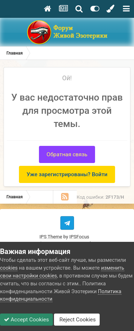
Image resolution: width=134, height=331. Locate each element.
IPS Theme (51, 236)
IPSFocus (79, 236)
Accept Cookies (26, 319)
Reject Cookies (76, 319)
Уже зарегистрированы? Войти (66, 174)
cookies (9, 268)
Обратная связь (66, 154)
